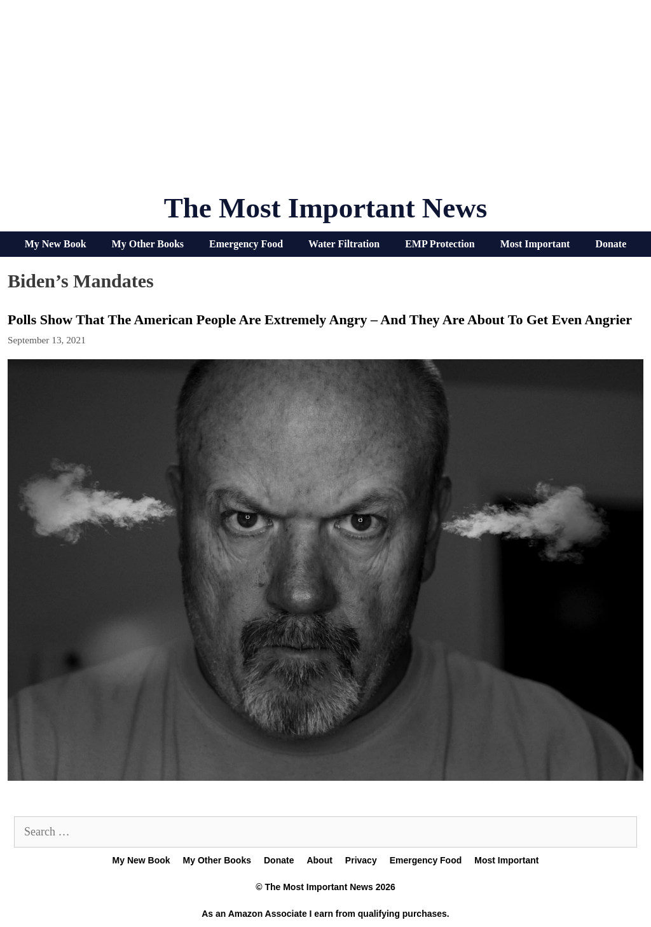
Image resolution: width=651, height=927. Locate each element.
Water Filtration (344, 243)
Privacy (361, 860)
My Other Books (148, 243)
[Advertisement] (325, 102)
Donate (610, 243)
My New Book (55, 243)
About (319, 860)
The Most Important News (326, 208)
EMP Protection (439, 243)
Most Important (535, 243)
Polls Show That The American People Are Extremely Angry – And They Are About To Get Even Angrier (320, 319)
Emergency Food (246, 243)
